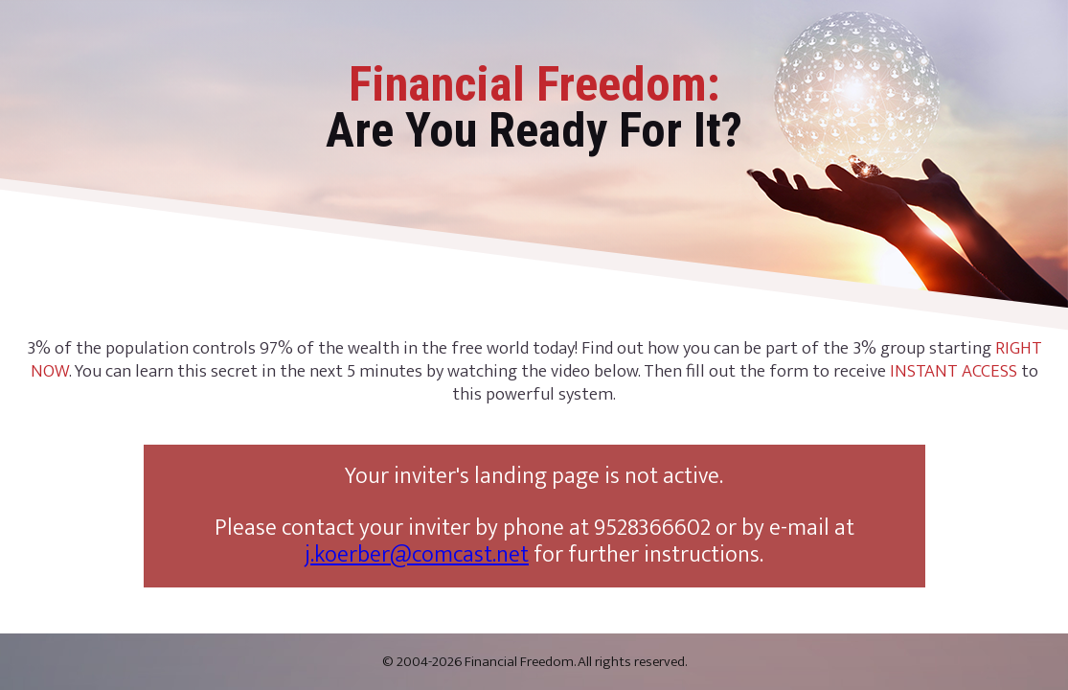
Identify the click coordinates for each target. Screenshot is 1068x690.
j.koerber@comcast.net (417, 555)
